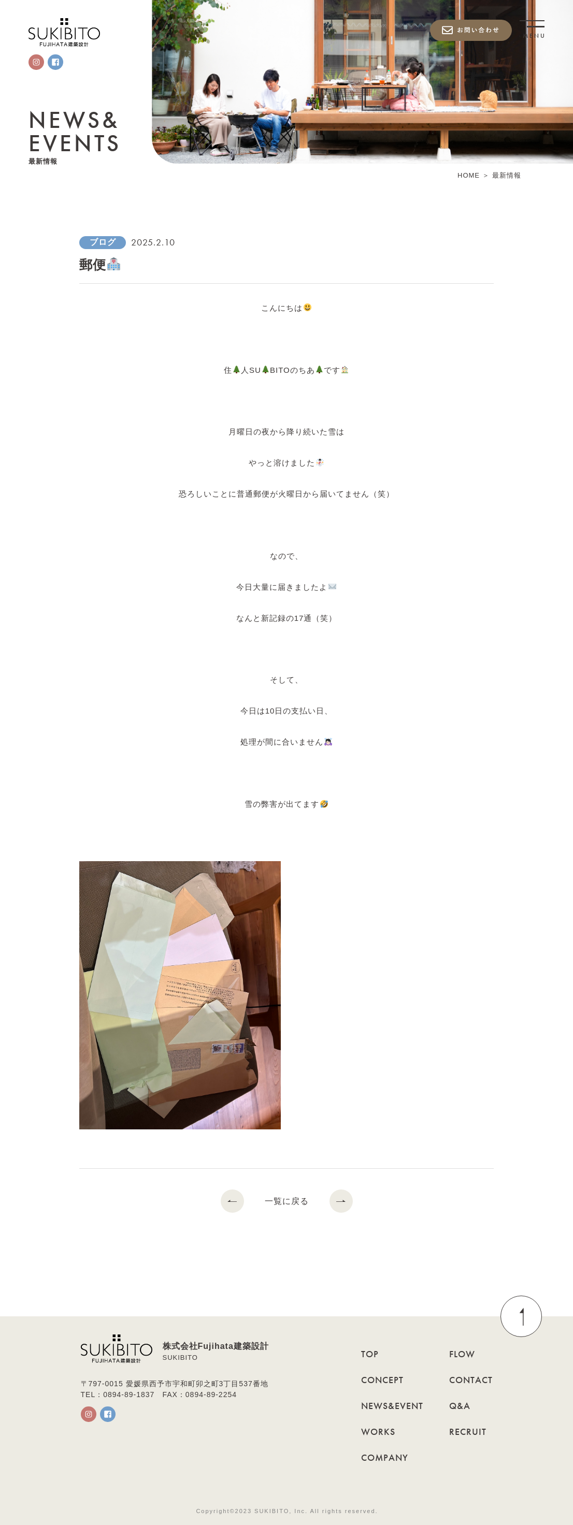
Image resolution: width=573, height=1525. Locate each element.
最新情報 (506, 175)
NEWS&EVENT (392, 1406)
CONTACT (471, 1380)
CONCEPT (382, 1380)
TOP (370, 1354)
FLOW (462, 1354)
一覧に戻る (287, 1201)
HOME (468, 175)
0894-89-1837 (128, 1394)
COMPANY (384, 1457)
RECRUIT (467, 1431)
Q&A (459, 1406)
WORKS (378, 1431)
